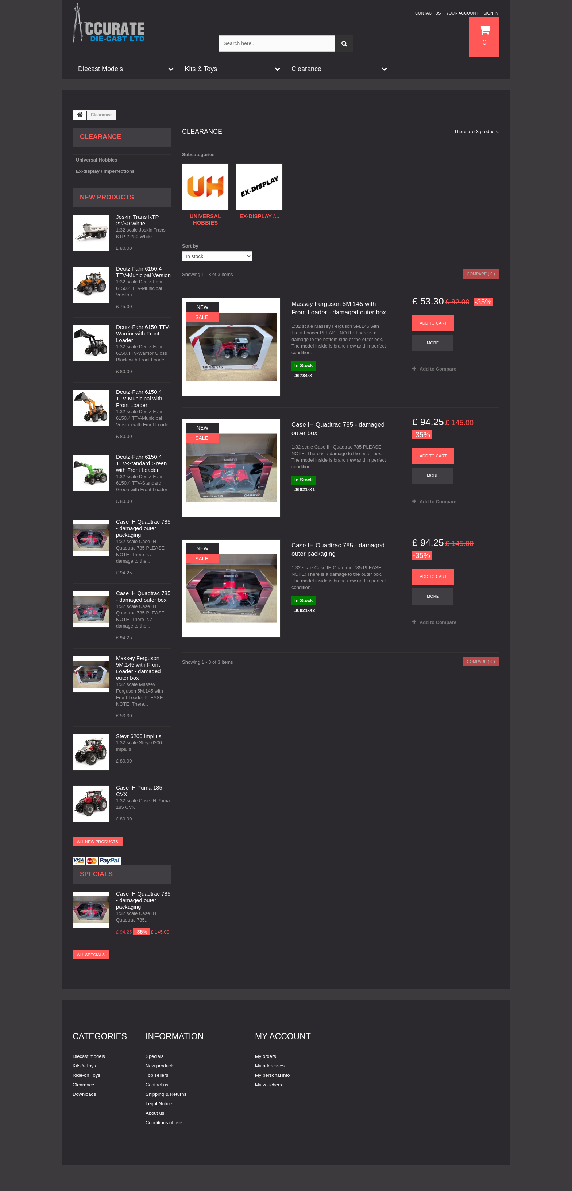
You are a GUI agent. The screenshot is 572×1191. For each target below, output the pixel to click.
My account (283, 1036)
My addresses (270, 1065)
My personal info (272, 1075)
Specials (96, 874)
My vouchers (268, 1084)
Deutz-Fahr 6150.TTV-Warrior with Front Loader (143, 333)
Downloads (84, 1094)
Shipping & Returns (166, 1094)
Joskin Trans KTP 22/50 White (137, 220)
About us (155, 1113)
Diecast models (89, 1056)
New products (107, 197)
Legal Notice (159, 1103)
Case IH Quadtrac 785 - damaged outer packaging (143, 528)
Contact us (428, 13)
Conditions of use (164, 1122)
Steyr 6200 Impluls (138, 736)
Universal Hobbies (96, 160)
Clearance (83, 1084)
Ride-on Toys (86, 1075)
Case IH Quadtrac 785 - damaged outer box (143, 596)
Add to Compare (438, 369)
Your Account (462, 13)
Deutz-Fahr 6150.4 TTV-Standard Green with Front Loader (141, 463)
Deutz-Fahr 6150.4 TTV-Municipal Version (143, 271)
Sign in (490, 13)
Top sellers (157, 1075)
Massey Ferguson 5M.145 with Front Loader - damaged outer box (138, 668)
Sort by (190, 246)
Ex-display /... (259, 216)
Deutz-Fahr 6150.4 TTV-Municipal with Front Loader (139, 398)
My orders (265, 1056)
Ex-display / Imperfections (105, 171)
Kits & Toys (84, 1065)
